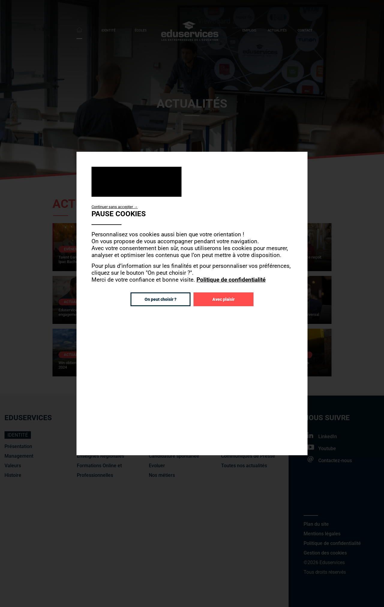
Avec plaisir (223, 299)
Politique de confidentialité (231, 279)
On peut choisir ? (160, 299)
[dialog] (192, 303)
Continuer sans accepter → (115, 207)
